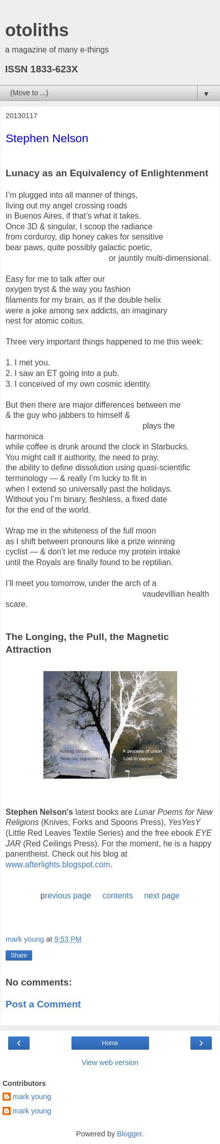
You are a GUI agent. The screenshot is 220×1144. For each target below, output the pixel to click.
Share (19, 955)
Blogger (129, 1134)
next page (162, 895)
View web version (110, 1062)
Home (110, 1043)
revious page (68, 895)
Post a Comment (43, 1004)
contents (118, 895)
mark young (32, 1097)
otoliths (37, 30)
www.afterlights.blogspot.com (58, 864)
